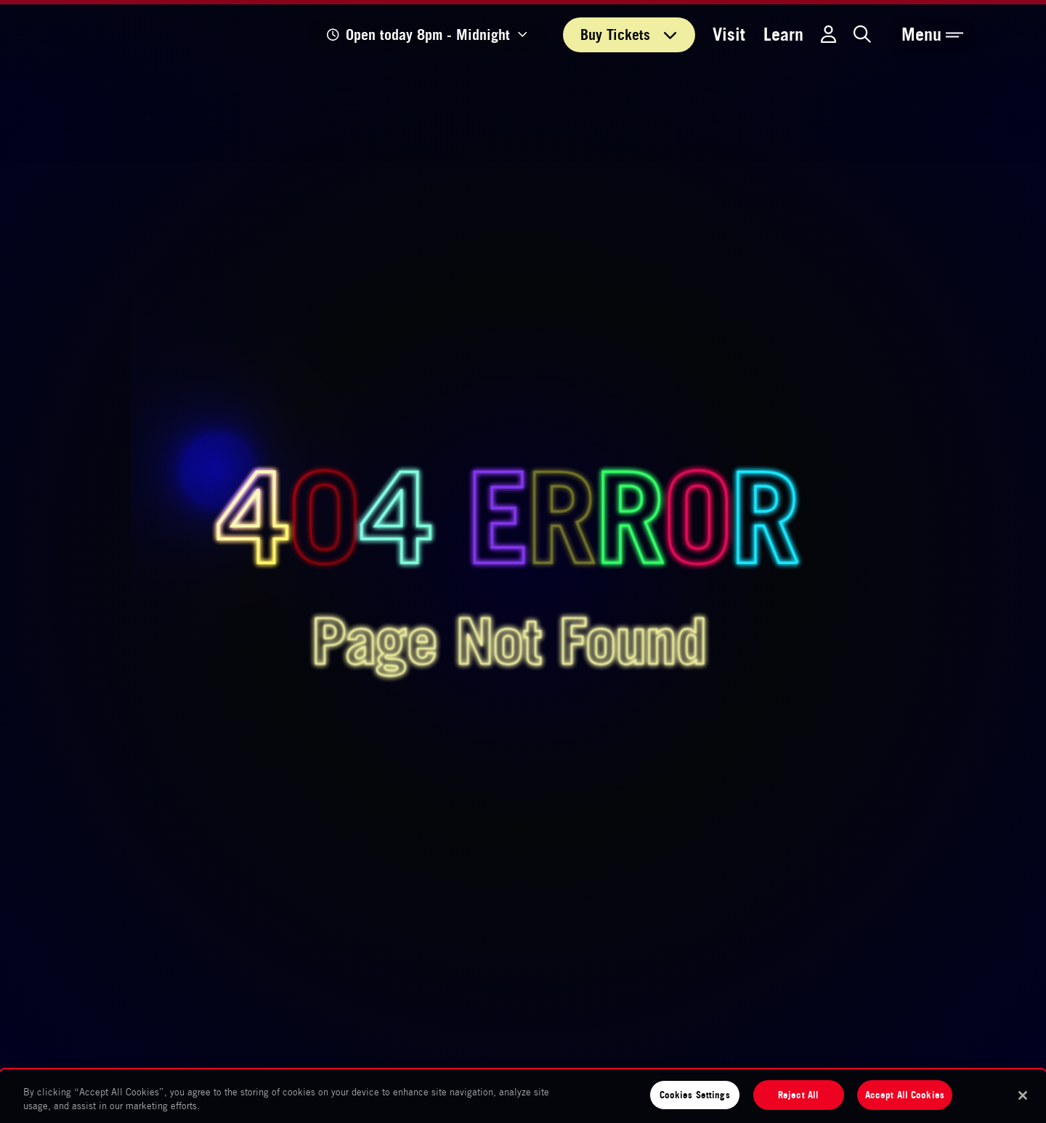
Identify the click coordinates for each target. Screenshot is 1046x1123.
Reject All (798, 1094)
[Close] (1023, 1095)
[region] (523, 1097)
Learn (783, 34)
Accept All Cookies (904, 1094)
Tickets (629, 35)
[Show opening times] (427, 34)
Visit (729, 34)
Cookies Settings (695, 1094)
